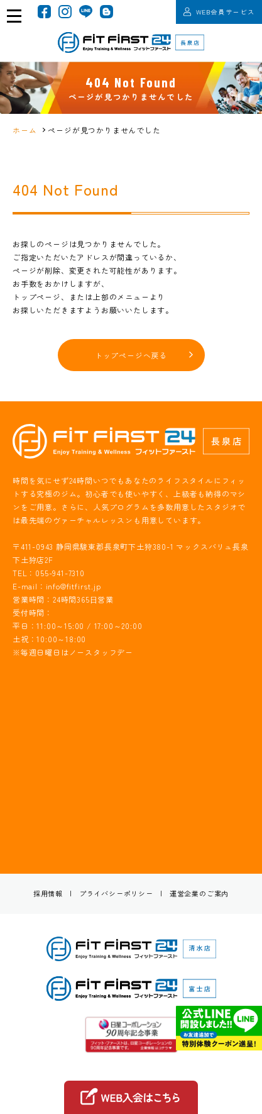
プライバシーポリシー (116, 893)
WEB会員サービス (219, 11)
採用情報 (48, 893)
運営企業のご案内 (199, 893)
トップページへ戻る (131, 355)
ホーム (24, 130)
